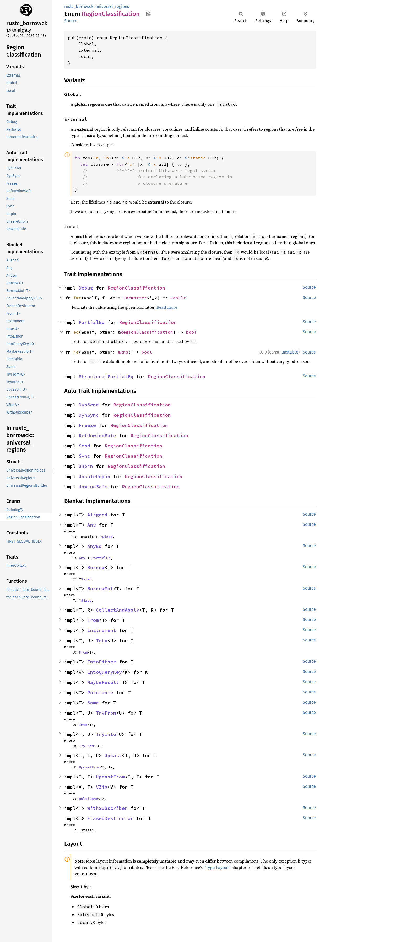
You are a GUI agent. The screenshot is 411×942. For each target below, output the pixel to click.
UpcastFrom (89, 767)
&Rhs (123, 352)
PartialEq (92, 322)
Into (101, 641)
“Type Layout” (217, 867)
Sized (107, 536)
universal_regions (112, 6)
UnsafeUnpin (94, 476)
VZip (101, 787)
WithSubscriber (107, 808)
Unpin (86, 466)
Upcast (113, 755)
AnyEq (94, 546)
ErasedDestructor (110, 818)
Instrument (101, 630)
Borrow (96, 567)
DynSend (89, 405)
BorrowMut (100, 589)
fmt (77, 297)
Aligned (97, 515)
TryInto (106, 734)
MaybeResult (103, 682)
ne (76, 352)
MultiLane (88, 798)
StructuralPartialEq (106, 376)
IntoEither (101, 662)
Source (70, 20)
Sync (84, 456)
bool (191, 332)
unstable (290, 352)
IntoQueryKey (104, 672)
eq (76, 332)
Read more (166, 307)
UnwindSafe (93, 487)
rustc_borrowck (78, 6)
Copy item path (148, 13)
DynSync (89, 415)
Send (84, 446)
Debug (86, 288)
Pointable (100, 692)
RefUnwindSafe (97, 435)
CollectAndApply (117, 610)
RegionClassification (136, 288)
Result (178, 297)
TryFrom (106, 713)
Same (93, 703)
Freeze (87, 425)
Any (91, 525)
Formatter (135, 297)
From (93, 620)
